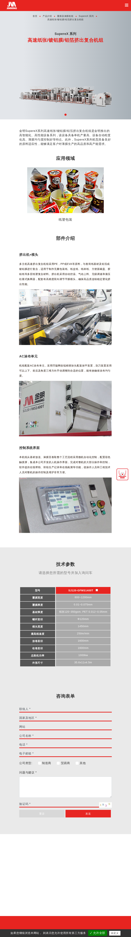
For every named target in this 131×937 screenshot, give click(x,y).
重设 (42, 813)
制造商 (44, 763)
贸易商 (63, 763)
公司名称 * (26, 735)
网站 (22, 726)
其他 (80, 763)
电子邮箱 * (26, 753)
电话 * (23, 744)
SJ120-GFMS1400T (83, 590)
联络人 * (25, 709)
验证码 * (25, 803)
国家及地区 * (28, 717)
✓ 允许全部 (97, 932)
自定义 (114, 933)
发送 (88, 813)
